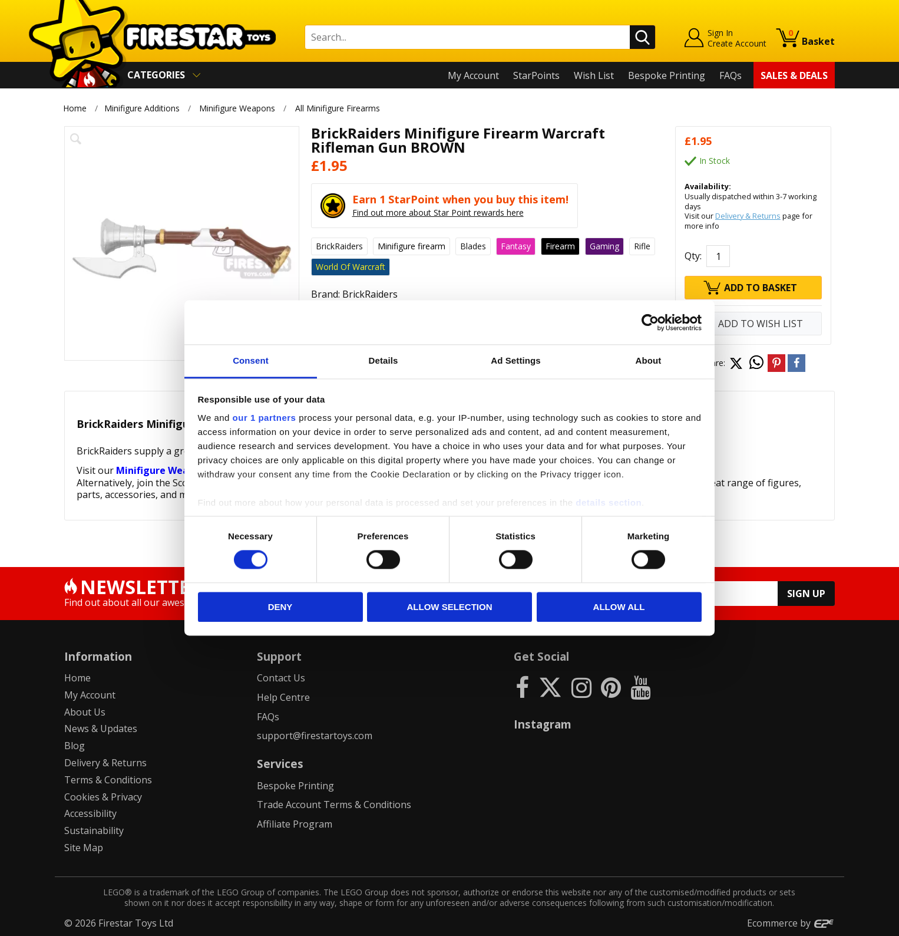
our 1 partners (264, 418)
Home (75, 108)
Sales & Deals (794, 75)
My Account (473, 75)
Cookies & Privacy (103, 796)
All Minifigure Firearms (337, 108)
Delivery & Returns (748, 215)
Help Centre (283, 697)
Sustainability (94, 830)
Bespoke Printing (666, 75)
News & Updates (100, 728)
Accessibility (90, 813)
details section (609, 502)
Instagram (542, 724)
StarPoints (536, 75)
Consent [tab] (251, 360)
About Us (84, 712)
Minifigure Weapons (237, 108)
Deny (280, 607)
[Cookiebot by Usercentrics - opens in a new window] (650, 322)
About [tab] (649, 360)
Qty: (693, 255)
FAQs (730, 75)
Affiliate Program (294, 824)
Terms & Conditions (108, 779)
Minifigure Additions (142, 108)
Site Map (83, 847)
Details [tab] (383, 360)
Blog (74, 745)
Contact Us (281, 677)
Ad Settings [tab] (515, 360)
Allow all (619, 607)
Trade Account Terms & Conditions (334, 804)
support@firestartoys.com (314, 735)
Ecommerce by (791, 923)
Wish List (594, 75)
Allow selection (450, 607)
